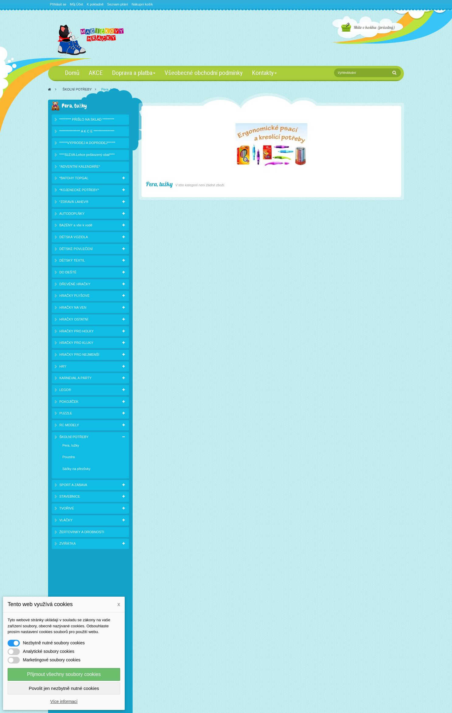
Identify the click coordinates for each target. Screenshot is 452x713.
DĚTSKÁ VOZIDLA (73, 237)
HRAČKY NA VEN (72, 308)
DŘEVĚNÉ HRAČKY (74, 284)
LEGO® (65, 390)
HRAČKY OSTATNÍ (73, 320)
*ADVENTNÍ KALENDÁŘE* (79, 167)
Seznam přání (117, 4)
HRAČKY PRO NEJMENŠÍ (79, 355)
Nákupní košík (142, 4)
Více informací (63, 701)
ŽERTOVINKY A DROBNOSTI (81, 532)
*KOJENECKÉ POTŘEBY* (79, 191)
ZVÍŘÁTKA (67, 544)
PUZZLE (65, 414)
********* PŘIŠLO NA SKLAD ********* (86, 120)
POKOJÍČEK (68, 402)
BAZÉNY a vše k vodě (75, 226)
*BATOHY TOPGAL (74, 179)
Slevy (59, 595)
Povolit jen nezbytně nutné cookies (64, 688)
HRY (62, 367)
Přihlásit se (58, 4)
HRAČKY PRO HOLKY (76, 332)
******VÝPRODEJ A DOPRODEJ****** (87, 144)
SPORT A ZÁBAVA (73, 485)
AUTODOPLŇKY (72, 214)
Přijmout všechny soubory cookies (64, 674)
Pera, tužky (70, 446)
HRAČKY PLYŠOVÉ (74, 296)
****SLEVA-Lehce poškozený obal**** (87, 155)
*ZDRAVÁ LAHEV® (73, 202)
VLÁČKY (65, 521)
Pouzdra (68, 458)
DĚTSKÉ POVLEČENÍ (76, 249)
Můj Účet (76, 4)
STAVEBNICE (69, 497)
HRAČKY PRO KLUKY (76, 343)
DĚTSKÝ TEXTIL (72, 261)
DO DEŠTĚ (67, 273)
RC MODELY (69, 426)
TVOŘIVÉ (66, 509)
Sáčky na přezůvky (76, 469)
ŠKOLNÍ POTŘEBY (77, 89)
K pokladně (95, 4)
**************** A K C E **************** (86, 132)
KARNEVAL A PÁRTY (75, 379)
